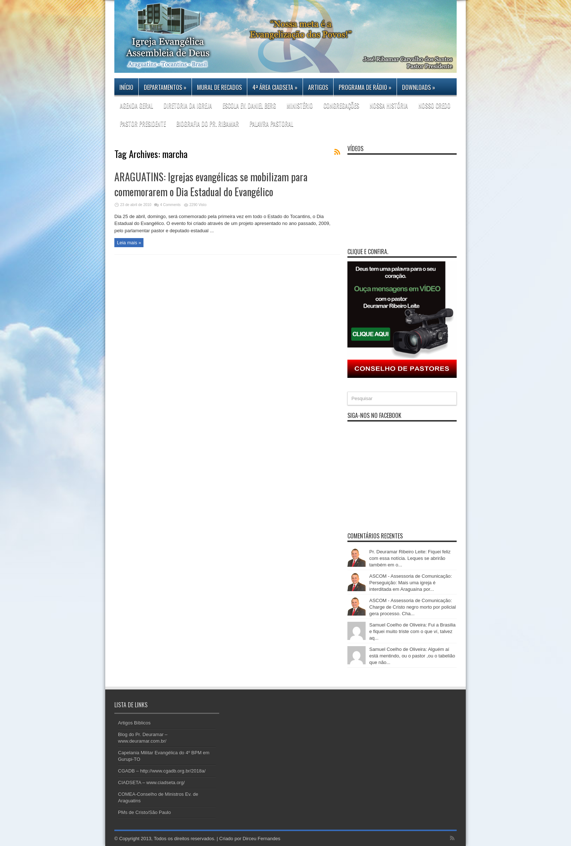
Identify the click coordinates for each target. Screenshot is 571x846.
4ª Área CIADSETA (275, 87)
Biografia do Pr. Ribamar (207, 123)
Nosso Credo (434, 105)
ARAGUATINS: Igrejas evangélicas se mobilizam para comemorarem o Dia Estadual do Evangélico (210, 184)
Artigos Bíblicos (134, 723)
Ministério (300, 105)
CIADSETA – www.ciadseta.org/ (151, 782)
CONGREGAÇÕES (341, 105)
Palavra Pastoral (271, 123)
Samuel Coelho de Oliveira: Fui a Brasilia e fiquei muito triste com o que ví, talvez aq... (412, 631)
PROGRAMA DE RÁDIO (365, 87)
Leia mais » (129, 242)
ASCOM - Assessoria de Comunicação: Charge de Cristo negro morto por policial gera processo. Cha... (412, 607)
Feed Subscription (337, 152)
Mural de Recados (219, 87)
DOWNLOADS (418, 87)
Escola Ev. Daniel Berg (249, 105)
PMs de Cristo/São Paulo (144, 812)
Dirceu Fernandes (261, 838)
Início (126, 87)
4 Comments (170, 205)
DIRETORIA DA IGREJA (188, 105)
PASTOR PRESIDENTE (143, 123)
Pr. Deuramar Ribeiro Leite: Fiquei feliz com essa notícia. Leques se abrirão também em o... (409, 558)
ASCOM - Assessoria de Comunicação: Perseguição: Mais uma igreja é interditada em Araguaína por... (410, 582)
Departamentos (165, 87)
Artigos (318, 87)
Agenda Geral (136, 105)
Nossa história (389, 105)
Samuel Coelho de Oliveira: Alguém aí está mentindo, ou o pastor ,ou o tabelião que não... (412, 656)
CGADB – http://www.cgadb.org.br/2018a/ (162, 771)
